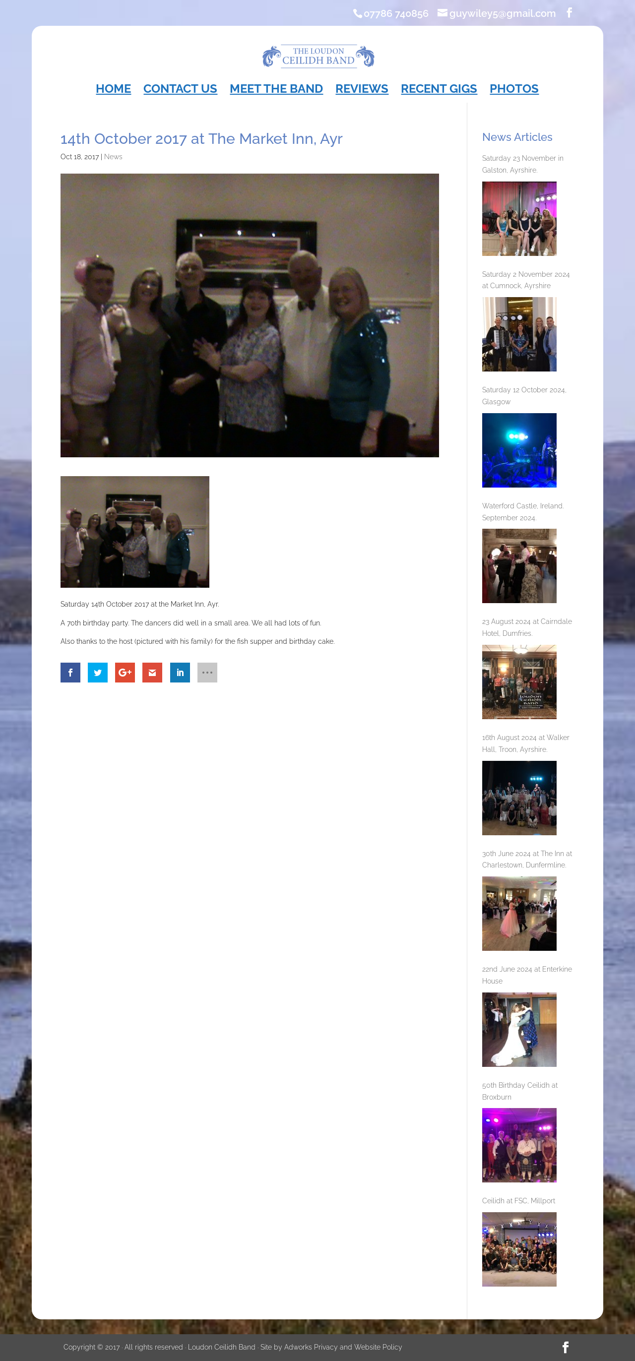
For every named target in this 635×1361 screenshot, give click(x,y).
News (113, 157)
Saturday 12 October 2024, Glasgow (524, 396)
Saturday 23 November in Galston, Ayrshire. (523, 164)
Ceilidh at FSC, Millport (518, 1201)
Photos (514, 90)
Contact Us (180, 90)
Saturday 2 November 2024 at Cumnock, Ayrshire (526, 280)
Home (113, 90)
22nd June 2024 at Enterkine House (527, 975)
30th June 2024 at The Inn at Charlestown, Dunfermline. (527, 859)
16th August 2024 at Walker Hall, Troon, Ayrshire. (526, 743)
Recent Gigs (439, 90)
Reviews (361, 90)
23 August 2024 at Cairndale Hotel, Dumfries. (527, 627)
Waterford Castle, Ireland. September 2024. (523, 512)
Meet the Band (276, 90)
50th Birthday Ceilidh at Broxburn (520, 1091)
